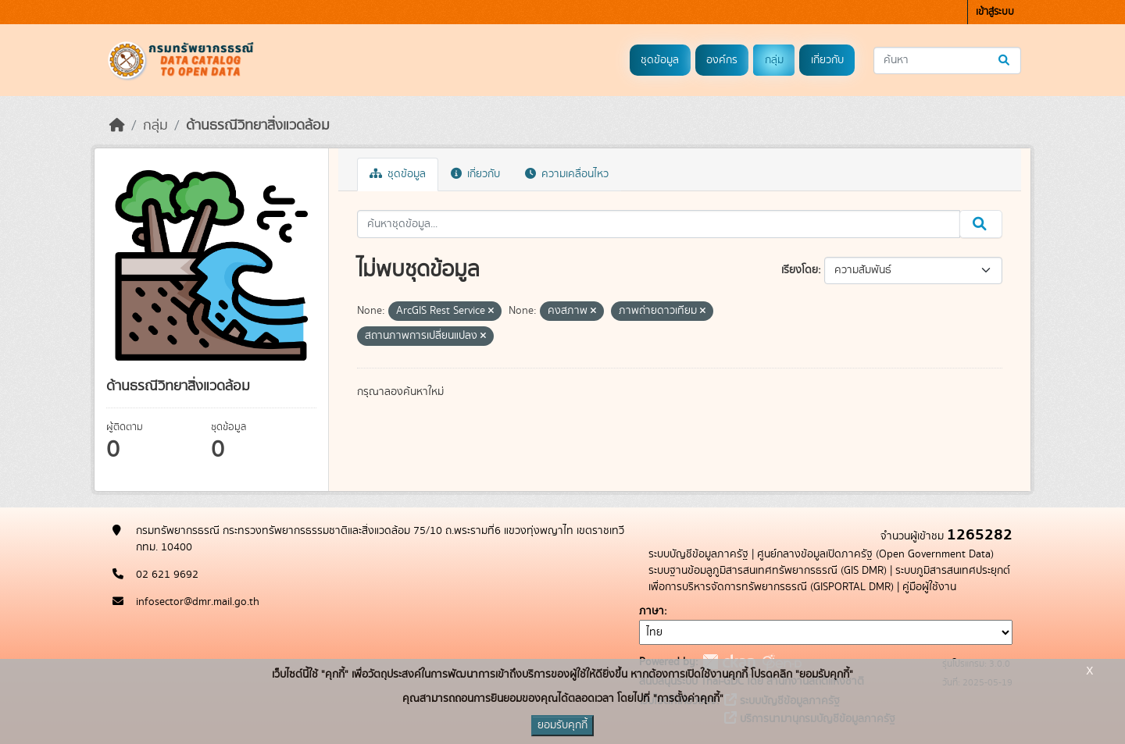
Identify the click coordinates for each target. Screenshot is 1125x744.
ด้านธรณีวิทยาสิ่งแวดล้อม (258, 126)
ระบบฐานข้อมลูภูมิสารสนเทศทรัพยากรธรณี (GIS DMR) (767, 570)
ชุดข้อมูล (660, 60)
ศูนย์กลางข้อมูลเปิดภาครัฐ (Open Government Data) (875, 554)
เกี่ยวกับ (827, 60)
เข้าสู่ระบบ (995, 12)
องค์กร (722, 60)
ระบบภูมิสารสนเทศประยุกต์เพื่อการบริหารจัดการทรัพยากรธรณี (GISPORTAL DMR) (829, 579)
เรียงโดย (799, 270)
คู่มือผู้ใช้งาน (929, 587)
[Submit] (1005, 60)
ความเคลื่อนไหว (567, 174)
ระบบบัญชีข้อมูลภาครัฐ (698, 554)
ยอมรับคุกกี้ (563, 725)
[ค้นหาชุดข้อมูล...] (947, 60)
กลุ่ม (774, 60)
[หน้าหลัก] (117, 126)
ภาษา (651, 611)
